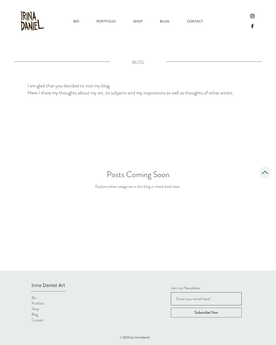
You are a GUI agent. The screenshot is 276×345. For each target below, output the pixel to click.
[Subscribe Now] (206, 312)
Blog (35, 314)
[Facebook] (252, 26)
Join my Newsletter (185, 288)
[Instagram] (252, 16)
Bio (34, 298)
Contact (38, 320)
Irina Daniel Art (48, 285)
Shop (35, 309)
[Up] (265, 172)
